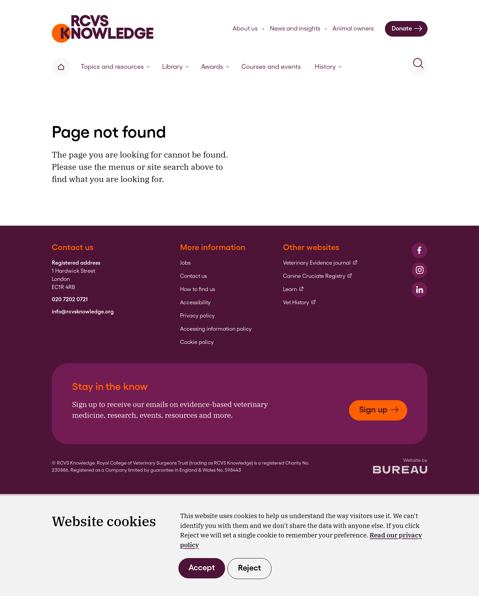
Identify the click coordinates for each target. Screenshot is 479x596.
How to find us (197, 289)
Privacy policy (197, 315)
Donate (407, 28)
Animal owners (353, 28)
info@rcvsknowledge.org (83, 311)
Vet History (299, 302)
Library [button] (175, 66)
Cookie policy (197, 342)
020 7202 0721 (70, 299)
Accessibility (195, 302)
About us (245, 28)
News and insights (295, 28)
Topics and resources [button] (115, 66)
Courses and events (271, 66)
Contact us (193, 276)
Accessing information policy (216, 329)
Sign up (379, 409)
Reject (249, 568)
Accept (202, 567)
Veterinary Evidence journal (320, 263)
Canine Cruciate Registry (317, 276)
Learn (293, 289)
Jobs (185, 263)
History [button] (328, 66)
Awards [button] (215, 66)
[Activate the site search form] (418, 67)
